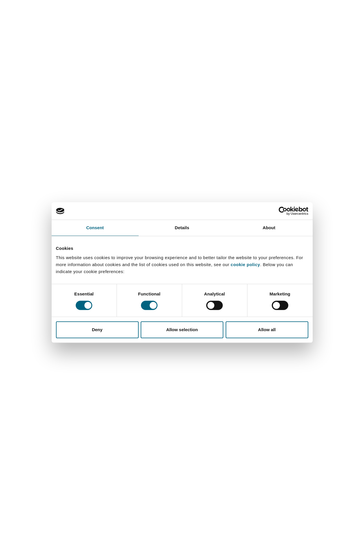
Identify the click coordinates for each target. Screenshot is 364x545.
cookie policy (245, 264)
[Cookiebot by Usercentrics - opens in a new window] (283, 211)
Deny (97, 329)
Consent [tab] (95, 227)
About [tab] (269, 227)
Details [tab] (182, 227)
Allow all (267, 329)
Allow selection (182, 329)
